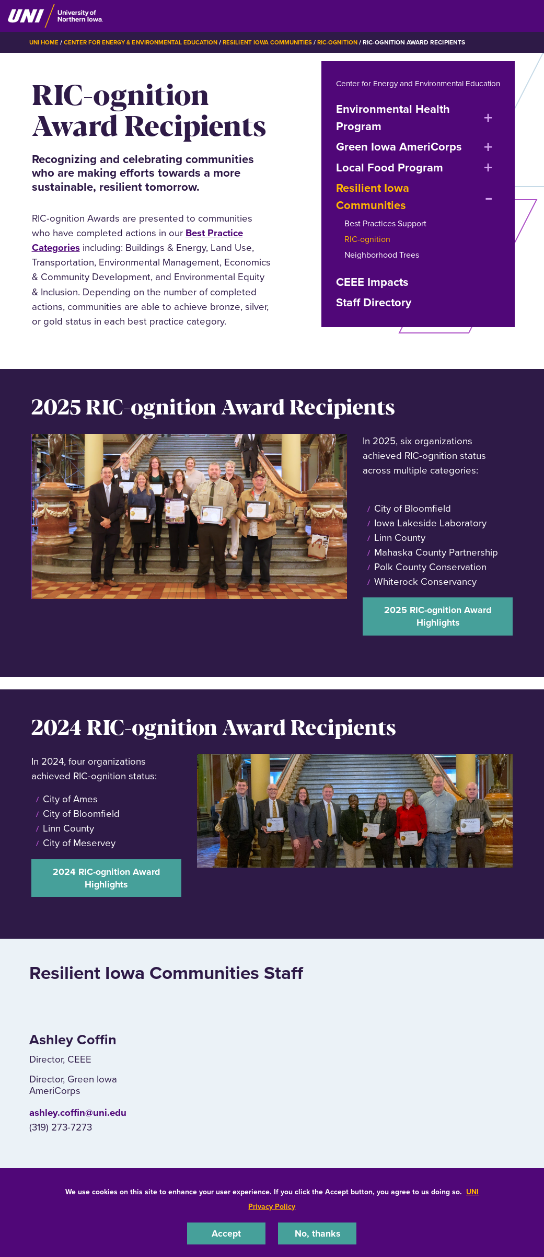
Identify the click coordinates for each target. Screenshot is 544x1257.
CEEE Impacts (372, 296)
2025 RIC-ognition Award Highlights (437, 631)
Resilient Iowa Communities (278, 42)
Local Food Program (389, 181)
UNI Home (44, 42)
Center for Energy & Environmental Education (146, 42)
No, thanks (317, 1233)
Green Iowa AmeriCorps (399, 161)
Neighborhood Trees (381, 269)
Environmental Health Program (393, 132)
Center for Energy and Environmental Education (403, 90)
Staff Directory (373, 317)
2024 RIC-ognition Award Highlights (106, 896)
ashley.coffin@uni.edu (77, 1132)
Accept (226, 1233)
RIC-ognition (350, 42)
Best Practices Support (385, 238)
